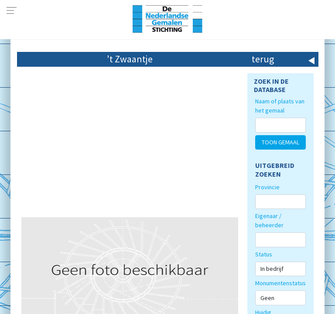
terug (263, 59)
